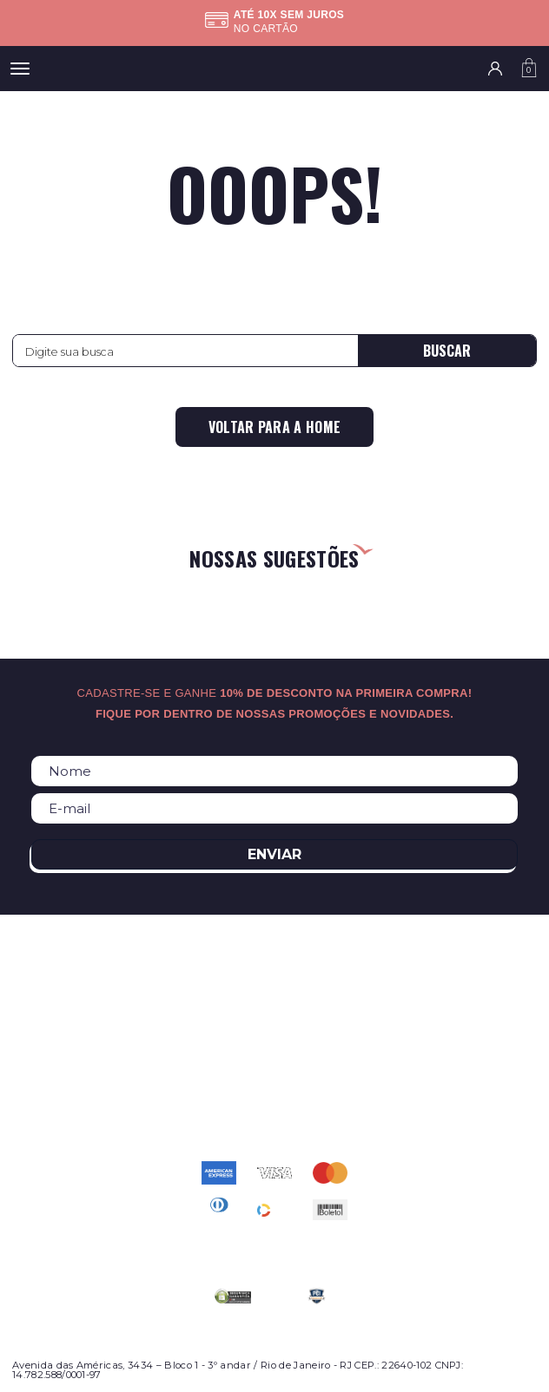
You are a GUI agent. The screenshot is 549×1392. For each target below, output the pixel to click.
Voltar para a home (274, 427)
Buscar (447, 350)
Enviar (274, 854)
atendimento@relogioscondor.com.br (274, 1093)
